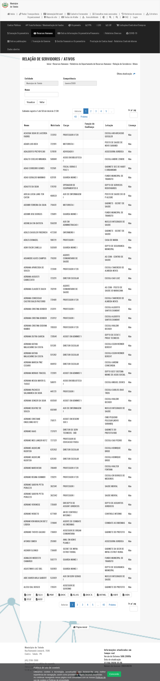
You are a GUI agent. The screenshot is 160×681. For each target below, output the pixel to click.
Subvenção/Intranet (53, 13)
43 (75, 116)
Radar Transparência (29, 13)
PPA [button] (88, 25)
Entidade (29, 78)
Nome (27, 89)
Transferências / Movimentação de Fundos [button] (45, 25)
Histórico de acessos (132, 13)
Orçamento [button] (74, 25)
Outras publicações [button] (16, 41)
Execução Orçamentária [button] (18, 33)
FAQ (125, 17)
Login (135, 17)
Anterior (78, 111)
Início (11, 13)
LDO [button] (98, 25)
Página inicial (80, 627)
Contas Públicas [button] (14, 25)
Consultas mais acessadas (104, 13)
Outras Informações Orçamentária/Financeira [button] (78, 33)
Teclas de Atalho (69, 17)
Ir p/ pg (132, 110)
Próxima (84, 116)
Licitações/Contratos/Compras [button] (131, 25)
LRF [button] (109, 25)
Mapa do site (50, 17)
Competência (69, 78)
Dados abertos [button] (13, 49)
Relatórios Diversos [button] (112, 33)
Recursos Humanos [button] (43, 33)
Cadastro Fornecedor (77, 13)
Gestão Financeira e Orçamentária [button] (70, 41)
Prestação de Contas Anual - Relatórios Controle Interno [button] (113, 41)
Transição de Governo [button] (40, 41)
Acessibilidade (90, 17)
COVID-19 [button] (131, 33)
